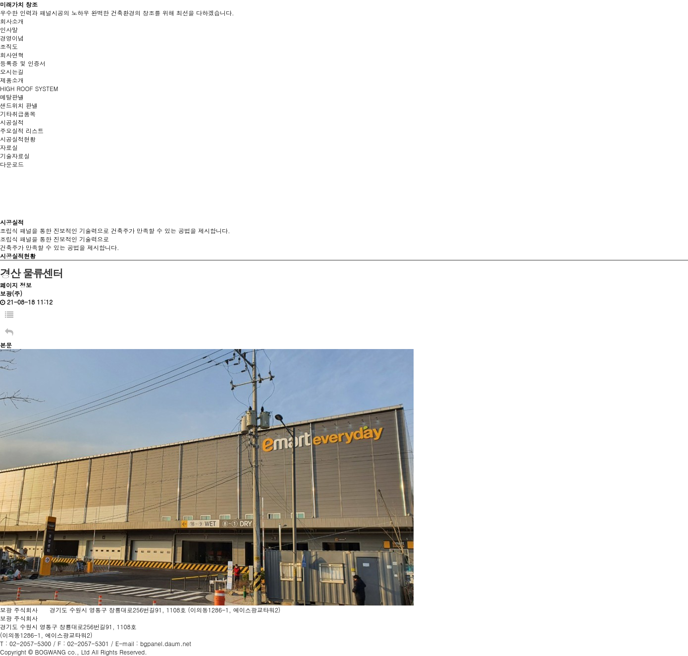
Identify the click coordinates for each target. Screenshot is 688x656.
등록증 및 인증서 (23, 63)
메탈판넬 (12, 97)
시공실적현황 (18, 139)
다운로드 (12, 164)
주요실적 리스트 (22, 130)
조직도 (9, 46)
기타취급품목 (18, 113)
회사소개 (12, 21)
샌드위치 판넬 (19, 105)
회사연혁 (12, 54)
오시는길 (12, 71)
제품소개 (12, 80)
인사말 (9, 29)
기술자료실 (15, 155)
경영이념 (12, 38)
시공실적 (12, 122)
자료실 (9, 147)
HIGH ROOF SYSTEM (29, 88)
